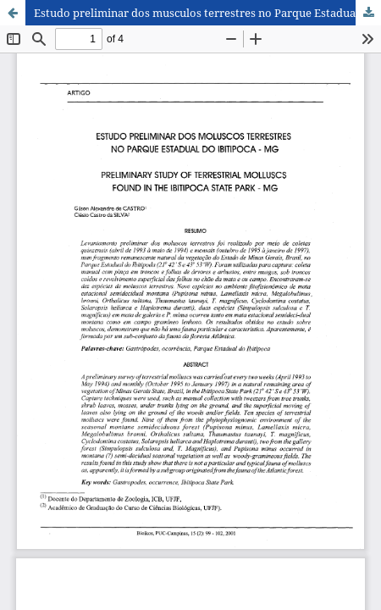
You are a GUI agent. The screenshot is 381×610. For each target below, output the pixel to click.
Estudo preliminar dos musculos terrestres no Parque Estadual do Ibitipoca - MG (207, 12)
